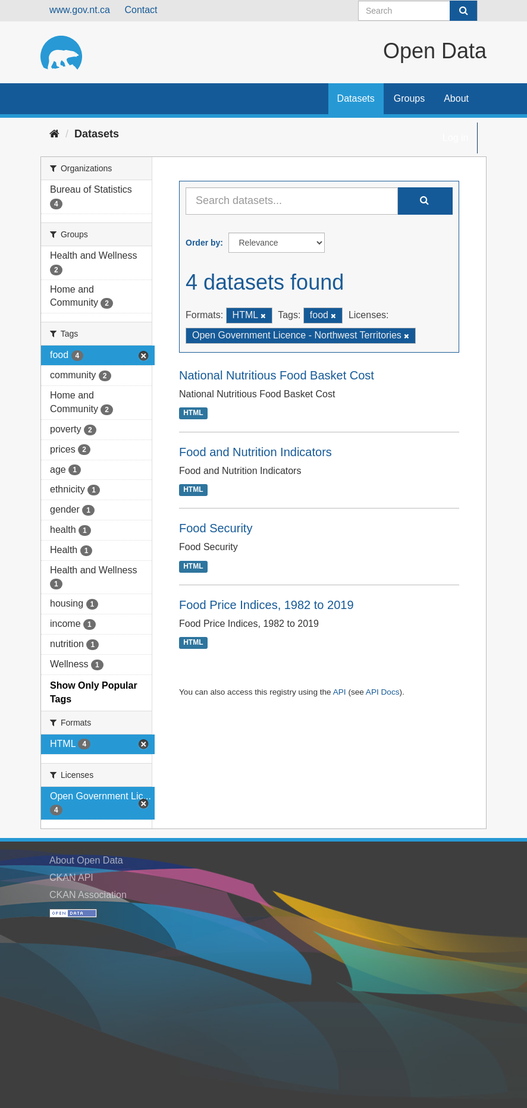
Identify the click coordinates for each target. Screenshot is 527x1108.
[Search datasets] (418, 11)
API (339, 692)
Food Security (215, 528)
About (456, 98)
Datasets (356, 98)
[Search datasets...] (292, 201)
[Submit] (463, 11)
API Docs (383, 692)
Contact (140, 10)
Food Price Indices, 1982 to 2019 (266, 604)
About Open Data (86, 860)
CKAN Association (88, 895)
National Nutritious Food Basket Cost (276, 375)
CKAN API (71, 877)
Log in (456, 138)
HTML (193, 413)
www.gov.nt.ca (79, 10)
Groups (409, 98)
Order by (203, 242)
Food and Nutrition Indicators (255, 452)
